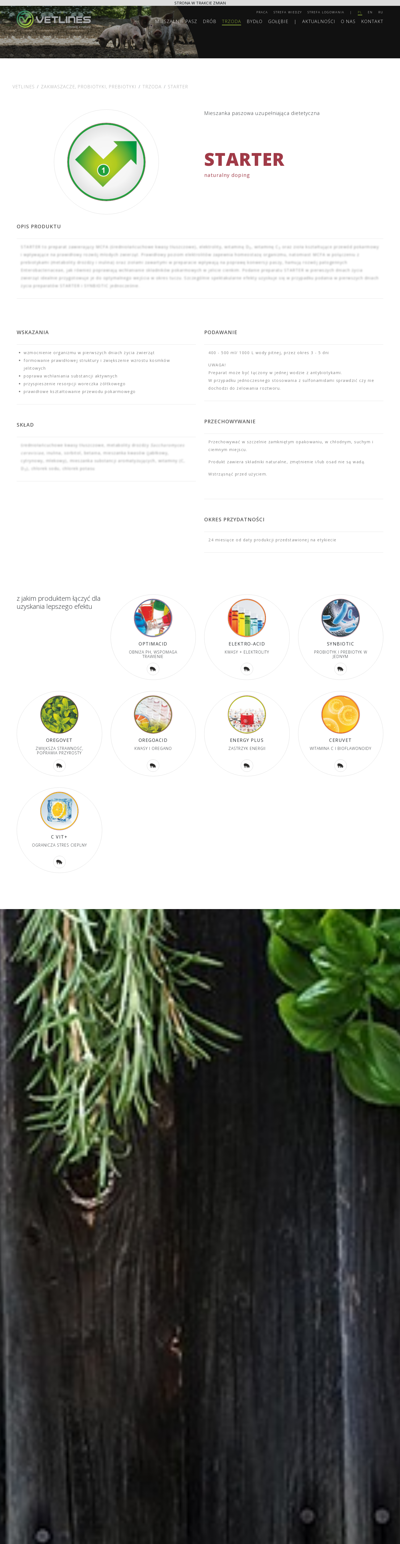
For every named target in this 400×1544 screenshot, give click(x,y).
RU (380, 12)
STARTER (178, 87)
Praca (262, 12)
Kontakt (372, 21)
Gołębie (278, 21)
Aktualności (318, 21)
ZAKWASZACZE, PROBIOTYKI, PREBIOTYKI (88, 87)
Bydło (254, 21)
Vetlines (23, 87)
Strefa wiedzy (288, 12)
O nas (348, 21)
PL (360, 12)
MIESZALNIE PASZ (176, 21)
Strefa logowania (326, 12)
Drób (209, 21)
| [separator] (351, 12)
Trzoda (231, 21)
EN (370, 12)
